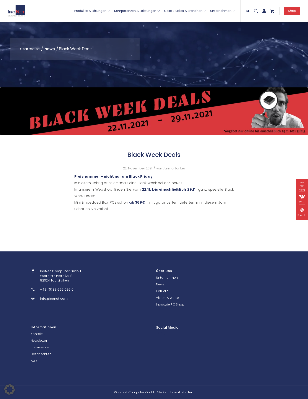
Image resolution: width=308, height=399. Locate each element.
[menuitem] (256, 11)
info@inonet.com (54, 298)
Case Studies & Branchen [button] (185, 11)
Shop (292, 11)
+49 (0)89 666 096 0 (56, 289)
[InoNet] (16, 10)
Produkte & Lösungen (92, 11)
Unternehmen (222, 11)
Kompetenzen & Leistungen (137, 11)
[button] (9, 389)
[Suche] (256, 11)
